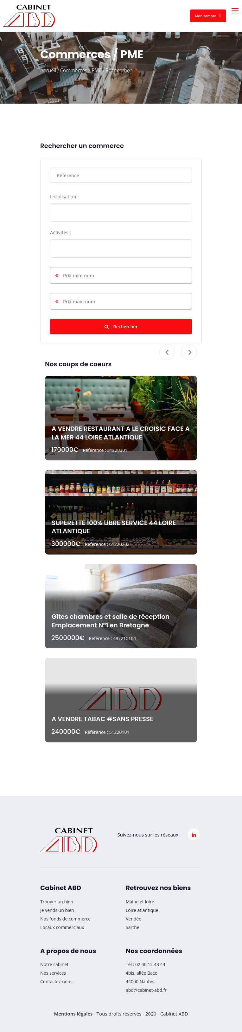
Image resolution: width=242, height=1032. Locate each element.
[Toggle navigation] (235, 11)
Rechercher (121, 327)
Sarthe (132, 927)
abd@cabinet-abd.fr (146, 990)
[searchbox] (54, 210)
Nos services (53, 973)
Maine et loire (140, 902)
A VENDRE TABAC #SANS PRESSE (102, 719)
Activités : (60, 232)
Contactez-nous (56, 981)
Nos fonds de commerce (65, 919)
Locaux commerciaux (62, 927)
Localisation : (64, 196)
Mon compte (208, 15)
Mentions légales (73, 1013)
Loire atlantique (142, 910)
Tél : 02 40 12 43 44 (145, 964)
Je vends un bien (57, 910)
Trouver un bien (56, 902)
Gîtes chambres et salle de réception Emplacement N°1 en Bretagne (110, 621)
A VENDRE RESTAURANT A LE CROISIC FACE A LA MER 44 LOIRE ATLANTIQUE (121, 433)
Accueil (48, 70)
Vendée (133, 919)
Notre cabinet (54, 964)
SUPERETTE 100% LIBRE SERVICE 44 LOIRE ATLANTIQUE (114, 527)
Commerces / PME (81, 70)
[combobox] (121, 212)
